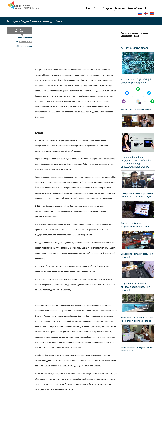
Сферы (97, 8)
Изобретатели (25, 42)
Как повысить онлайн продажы (136, 109)
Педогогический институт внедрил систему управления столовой (135, 286)
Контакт (149, 8)
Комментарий (25, 46)
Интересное (119, 8)
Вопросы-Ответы (135, 8)
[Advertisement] (62, 417)
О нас (88, 8)
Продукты (107, 8)
